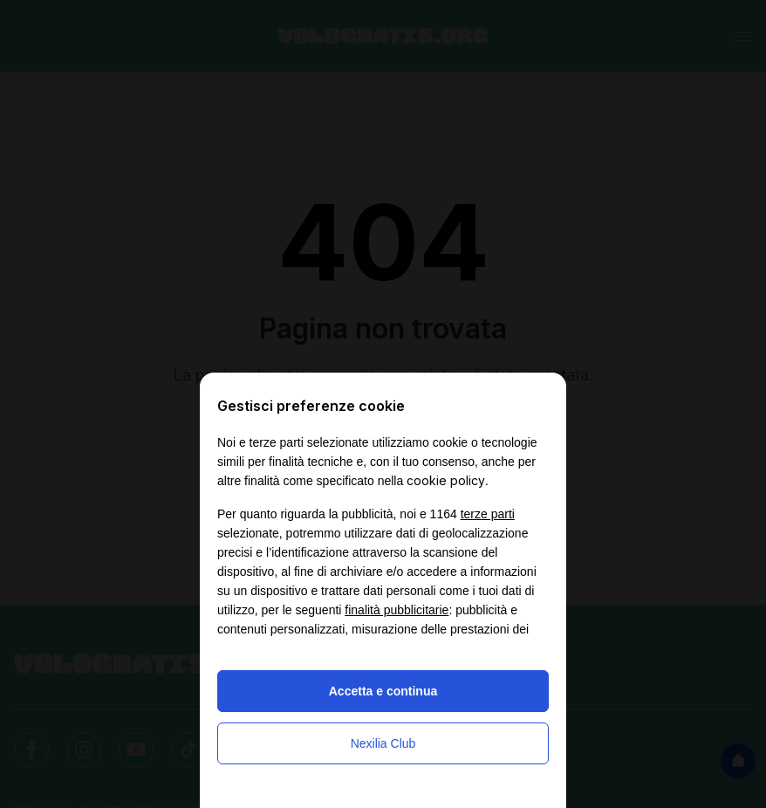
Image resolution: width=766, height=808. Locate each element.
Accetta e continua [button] (383, 691)
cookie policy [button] (446, 480)
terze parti (488, 514)
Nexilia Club (383, 743)
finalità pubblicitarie (396, 610)
